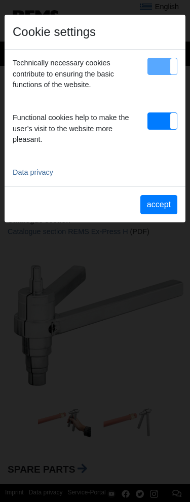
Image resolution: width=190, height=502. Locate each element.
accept (159, 204)
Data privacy (33, 172)
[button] (162, 66)
